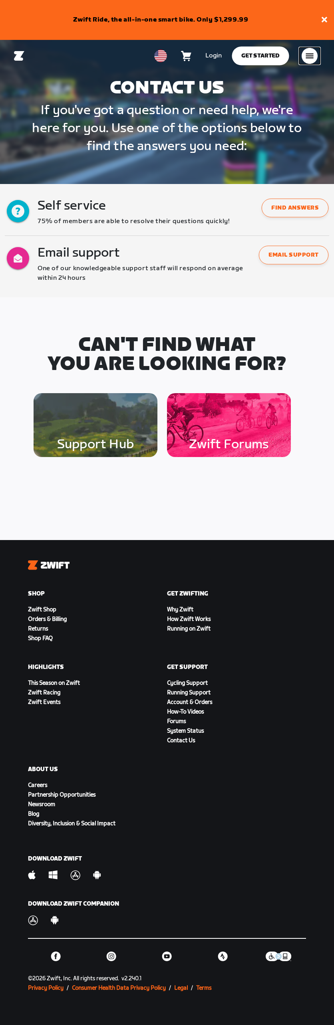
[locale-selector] (160, 55)
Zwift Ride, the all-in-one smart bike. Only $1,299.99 (161, 20)
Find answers (295, 208)
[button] (324, 20)
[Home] (19, 55)
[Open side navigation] (309, 55)
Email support (293, 255)
